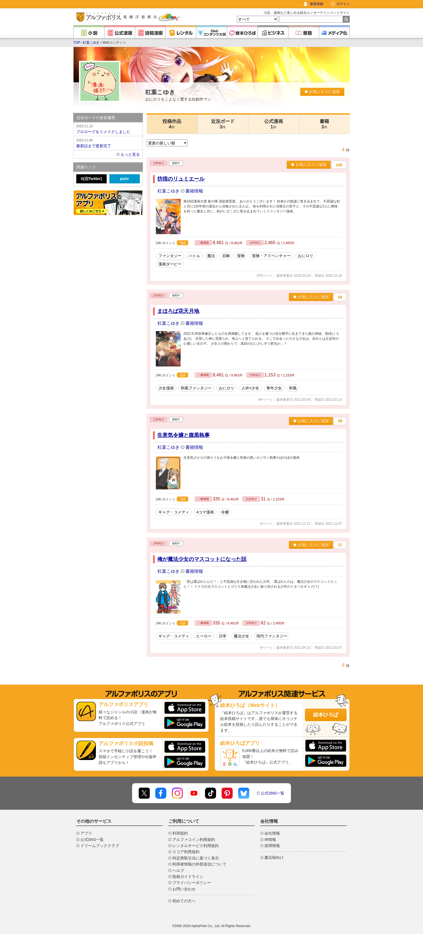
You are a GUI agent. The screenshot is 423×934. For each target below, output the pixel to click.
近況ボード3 (223, 124)
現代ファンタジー (271, 636)
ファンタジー (170, 256)
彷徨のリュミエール (180, 179)
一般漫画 (203, 242)
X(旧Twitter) (91, 178)
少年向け (158, 163)
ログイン (343, 4)
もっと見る (130, 154)
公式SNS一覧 (272, 793)
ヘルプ (178, 870)
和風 (293, 388)
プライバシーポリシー (191, 882)
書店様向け (274, 857)
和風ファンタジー (196, 388)
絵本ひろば (325, 714)
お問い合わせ (184, 889)
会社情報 (272, 833)
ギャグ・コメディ (173, 512)
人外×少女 (250, 388)
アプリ (86, 833)
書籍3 (324, 124)
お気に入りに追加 (322, 91)
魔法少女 (241, 636)
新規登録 (316, 4)
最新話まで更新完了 (108, 143)
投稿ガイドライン (187, 876)
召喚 (226, 256)
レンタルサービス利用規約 (195, 845)
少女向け (158, 295)
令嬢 (225, 512)
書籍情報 (194, 191)
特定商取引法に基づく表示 (195, 858)
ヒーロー (204, 636)
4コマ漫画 (205, 512)
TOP (76, 42)
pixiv (124, 178)
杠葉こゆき (91, 42)
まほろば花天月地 (178, 311)
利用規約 (180, 833)
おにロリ (305, 256)
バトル (194, 256)
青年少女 (274, 388)
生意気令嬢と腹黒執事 (183, 435)
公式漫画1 (273, 124)
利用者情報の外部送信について (199, 864)
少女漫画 (166, 388)
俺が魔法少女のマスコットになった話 (201, 559)
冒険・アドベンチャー (271, 256)
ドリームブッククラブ (99, 845)
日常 (223, 636)
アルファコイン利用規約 (193, 839)
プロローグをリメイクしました (108, 128)
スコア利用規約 (185, 851)
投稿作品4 (171, 124)
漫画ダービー (170, 264)
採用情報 (272, 845)
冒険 (241, 256)
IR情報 (270, 839)
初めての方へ (184, 901)
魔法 (211, 256)
